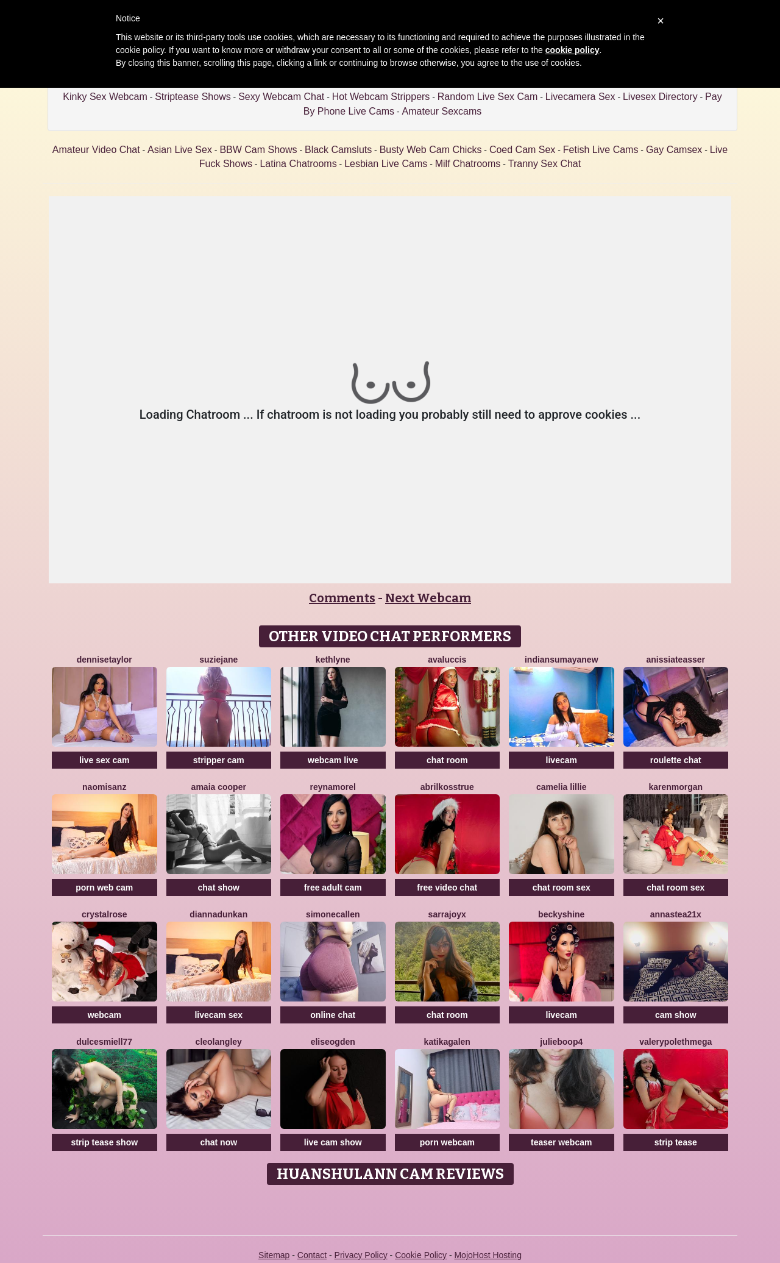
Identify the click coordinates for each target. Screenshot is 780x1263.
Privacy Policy (361, 1255)
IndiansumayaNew (561, 659)
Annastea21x (675, 914)
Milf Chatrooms (468, 163)
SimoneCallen (333, 914)
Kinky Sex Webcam (105, 96)
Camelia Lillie (561, 787)
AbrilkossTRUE (447, 787)
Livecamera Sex (580, 96)
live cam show (333, 1142)
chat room (447, 760)
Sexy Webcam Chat (281, 96)
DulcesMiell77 (104, 1042)
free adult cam (333, 887)
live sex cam (104, 760)
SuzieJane (218, 659)
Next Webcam (428, 598)
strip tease (675, 1142)
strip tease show (104, 1142)
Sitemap (273, 1255)
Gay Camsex (674, 149)
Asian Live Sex (179, 149)
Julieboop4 (561, 1042)
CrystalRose (104, 914)
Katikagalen (447, 1042)
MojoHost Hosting (488, 1255)
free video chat (447, 887)
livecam (561, 760)
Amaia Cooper (218, 787)
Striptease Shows (193, 96)
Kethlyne (333, 659)
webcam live (333, 760)
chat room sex (561, 887)
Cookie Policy (421, 1255)
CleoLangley (219, 1042)
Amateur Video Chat (96, 149)
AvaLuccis (447, 659)
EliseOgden (333, 1042)
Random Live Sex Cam (488, 96)
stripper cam (218, 760)
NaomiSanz (104, 787)
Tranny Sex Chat (544, 163)
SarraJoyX (447, 914)
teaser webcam (561, 1142)
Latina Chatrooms (298, 163)
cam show (676, 1015)
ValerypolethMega (675, 1042)
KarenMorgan (675, 787)
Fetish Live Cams (601, 149)
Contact (312, 1255)
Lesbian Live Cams (385, 163)
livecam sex (218, 1015)
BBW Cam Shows (258, 149)
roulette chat (675, 760)
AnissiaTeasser (675, 659)
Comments (342, 598)
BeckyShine (561, 914)
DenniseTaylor (104, 659)
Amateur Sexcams (442, 111)
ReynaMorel (333, 787)
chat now (218, 1142)
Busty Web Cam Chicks (431, 149)
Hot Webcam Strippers (381, 96)
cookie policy (572, 50)
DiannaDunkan (218, 914)
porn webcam (447, 1142)
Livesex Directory (660, 96)
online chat (332, 1015)
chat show (218, 887)
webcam (104, 1015)
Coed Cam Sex (522, 149)
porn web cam (104, 887)
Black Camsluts (338, 149)
